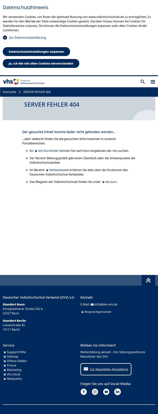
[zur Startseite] (23, 81)
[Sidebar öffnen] (153, 82)
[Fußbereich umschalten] (148, 280)
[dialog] (79, 38)
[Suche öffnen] (143, 82)
